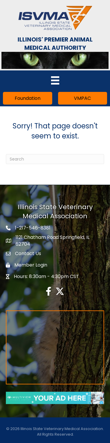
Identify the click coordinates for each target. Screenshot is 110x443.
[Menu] (55, 80)
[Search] (55, 159)
